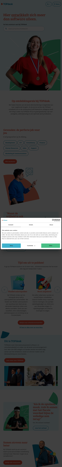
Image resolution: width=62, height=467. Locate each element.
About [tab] (51, 224)
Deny (11, 245)
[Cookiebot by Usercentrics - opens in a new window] (53, 220)
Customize (31, 245)
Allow (50, 245)
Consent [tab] (10, 224)
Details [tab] (31, 224)
